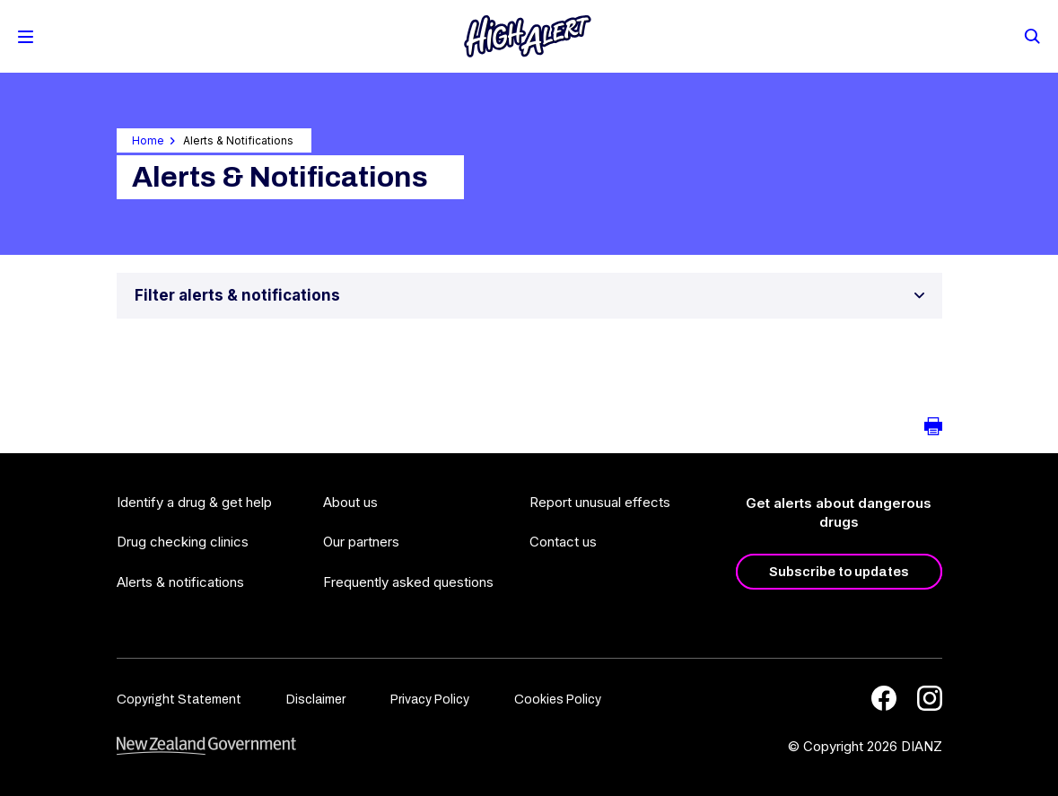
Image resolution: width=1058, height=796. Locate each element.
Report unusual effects (599, 502)
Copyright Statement (179, 699)
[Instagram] (929, 698)
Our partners (361, 541)
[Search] (1031, 35)
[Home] (527, 36)
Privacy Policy (429, 699)
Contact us (563, 541)
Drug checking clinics (183, 541)
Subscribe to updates (839, 571)
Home (148, 140)
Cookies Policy (557, 699)
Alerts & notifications (180, 581)
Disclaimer (315, 699)
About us (350, 502)
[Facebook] (883, 698)
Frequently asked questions (408, 581)
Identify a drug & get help (194, 502)
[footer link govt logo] (206, 746)
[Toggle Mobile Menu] (25, 37)
